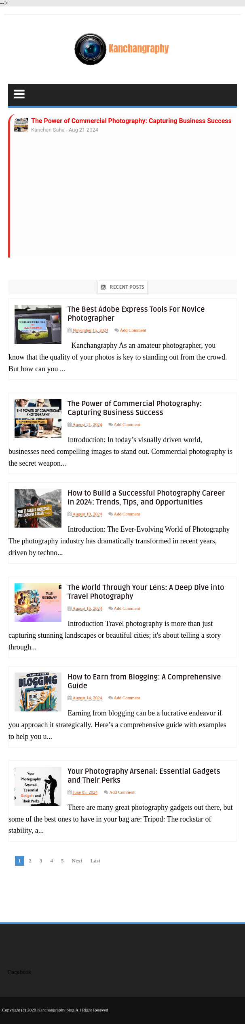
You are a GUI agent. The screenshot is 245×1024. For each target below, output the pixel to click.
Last (96, 857)
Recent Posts (127, 287)
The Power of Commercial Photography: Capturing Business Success (131, 121)
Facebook (19, 969)
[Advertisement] (123, 203)
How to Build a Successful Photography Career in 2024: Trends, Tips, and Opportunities (148, 496)
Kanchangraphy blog (55, 1006)
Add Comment (134, 330)
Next (77, 857)
